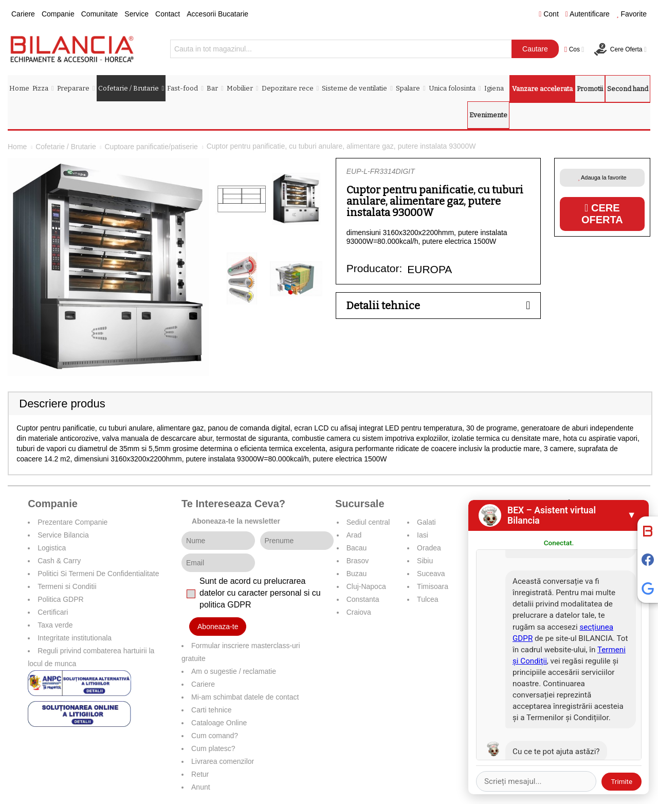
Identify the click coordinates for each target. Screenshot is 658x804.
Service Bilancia (63, 535)
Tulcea (427, 599)
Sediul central (368, 522)
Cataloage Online (219, 723)
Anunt (200, 787)
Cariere (23, 14)
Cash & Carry (59, 561)
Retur (200, 774)
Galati (426, 522)
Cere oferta (602, 213)
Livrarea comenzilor (222, 761)
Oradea (429, 548)
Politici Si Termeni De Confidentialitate (98, 573)
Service (136, 14)
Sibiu (425, 561)
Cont (549, 14)
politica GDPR (225, 604)
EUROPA (429, 269)
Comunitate (99, 14)
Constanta (362, 599)
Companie (58, 14)
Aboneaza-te (217, 626)
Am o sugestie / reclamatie (233, 671)
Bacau (356, 548)
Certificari (53, 612)
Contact (167, 14)
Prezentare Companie (72, 522)
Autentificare (587, 14)
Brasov (357, 561)
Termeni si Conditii (67, 586)
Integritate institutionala (75, 638)
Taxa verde (55, 625)
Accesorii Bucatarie (217, 14)
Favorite (631, 14)
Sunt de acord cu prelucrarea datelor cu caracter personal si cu (260, 593)
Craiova (358, 612)
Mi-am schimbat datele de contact (245, 697)
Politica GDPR (60, 599)
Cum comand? (214, 735)
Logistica (52, 548)
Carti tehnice (211, 710)
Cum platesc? (213, 748)
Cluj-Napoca (366, 586)
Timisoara (432, 586)
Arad (354, 535)
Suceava (431, 573)
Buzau (356, 573)
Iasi (422, 535)
